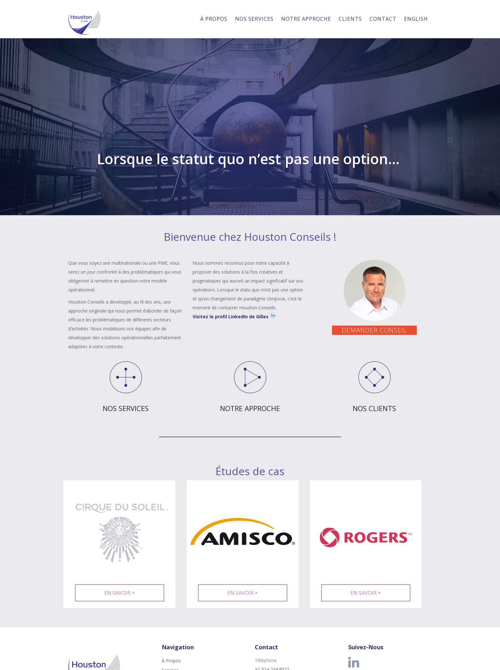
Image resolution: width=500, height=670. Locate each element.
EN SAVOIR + (119, 592)
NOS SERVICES (126, 408)
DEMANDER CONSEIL (374, 330)
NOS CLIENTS (374, 408)
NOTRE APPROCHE (250, 408)
